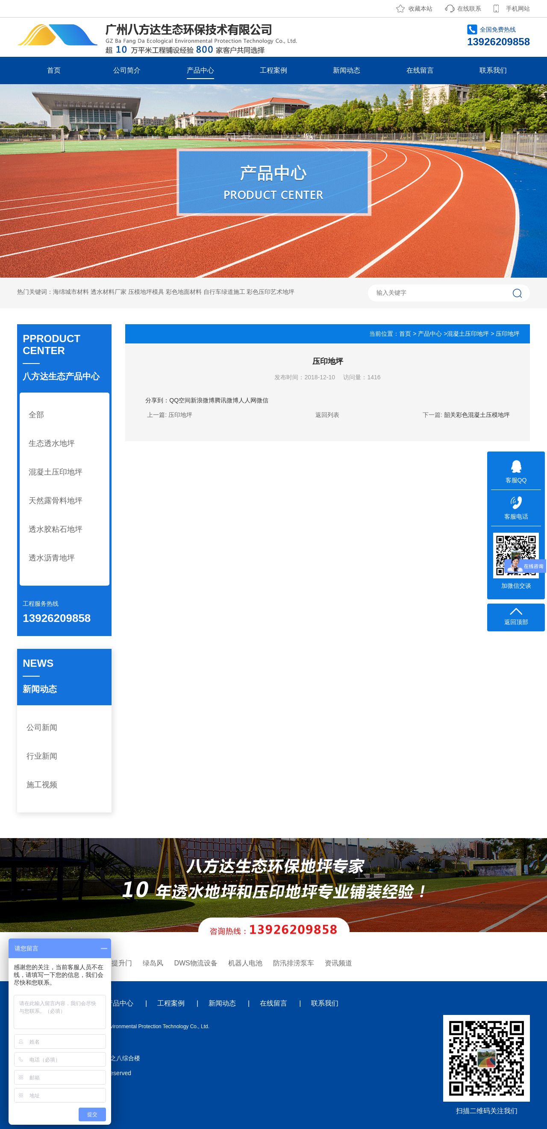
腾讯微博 (226, 400)
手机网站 (518, 8)
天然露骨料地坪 (55, 500)
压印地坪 (180, 414)
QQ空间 (180, 400)
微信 (262, 400)
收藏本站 (420, 8)
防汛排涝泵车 (293, 963)
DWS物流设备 (195, 963)
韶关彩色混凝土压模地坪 (477, 414)
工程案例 (273, 70)
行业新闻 (41, 756)
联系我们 (493, 70)
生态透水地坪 (52, 443)
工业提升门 (115, 963)
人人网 (247, 400)
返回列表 (327, 414)
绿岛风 (153, 963)
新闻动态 (346, 70)
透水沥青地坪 (52, 558)
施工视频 (41, 784)
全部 (36, 415)
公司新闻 (41, 727)
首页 (54, 70)
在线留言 (420, 70)
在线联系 (469, 8)
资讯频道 (338, 963)
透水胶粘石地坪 (55, 529)
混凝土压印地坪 (55, 472)
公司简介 (127, 70)
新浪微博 (203, 400)
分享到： (157, 400)
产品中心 (200, 70)
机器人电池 (245, 963)
